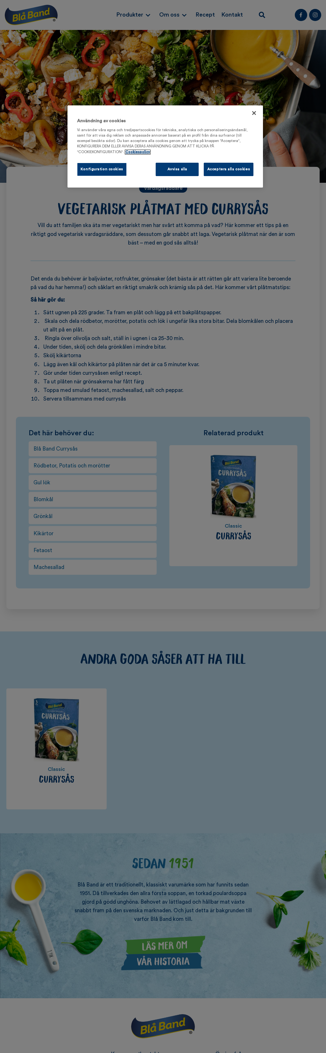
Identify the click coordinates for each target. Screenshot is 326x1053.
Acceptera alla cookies (228, 169)
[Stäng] (254, 113)
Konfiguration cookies (102, 169)
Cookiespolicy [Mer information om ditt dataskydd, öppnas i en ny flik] (137, 152)
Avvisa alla (177, 169)
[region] (165, 146)
